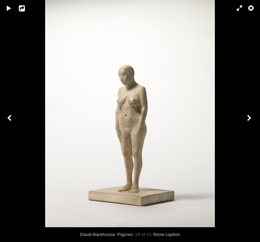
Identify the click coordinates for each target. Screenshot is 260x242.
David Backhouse (97, 234)
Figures (125, 234)
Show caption (166, 234)
